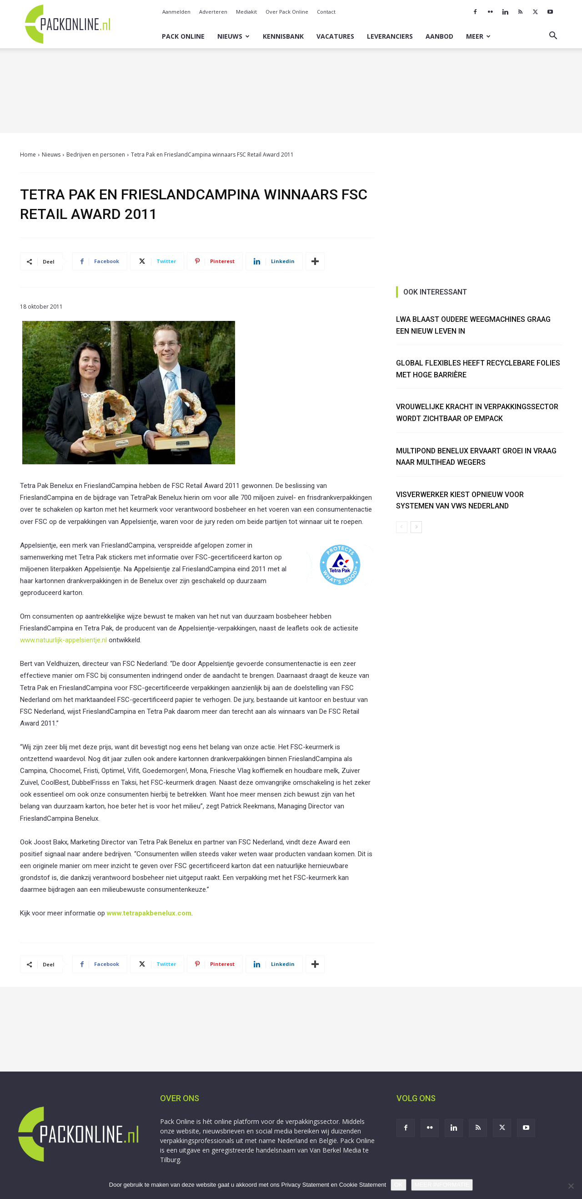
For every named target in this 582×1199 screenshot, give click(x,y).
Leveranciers (390, 36)
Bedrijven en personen (95, 154)
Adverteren (213, 11)
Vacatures (335, 36)
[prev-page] (401, 527)
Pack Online (183, 36)
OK (398, 1184)
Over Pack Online (287, 11)
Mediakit (246, 11)
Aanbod (439, 36)
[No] (570, 1185)
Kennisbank (283, 36)
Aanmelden (176, 11)
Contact (326, 11)
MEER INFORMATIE (442, 1184)
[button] (553, 36)
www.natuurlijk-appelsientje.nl (63, 640)
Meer (478, 36)
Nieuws (233, 36)
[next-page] (416, 527)
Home (28, 154)
